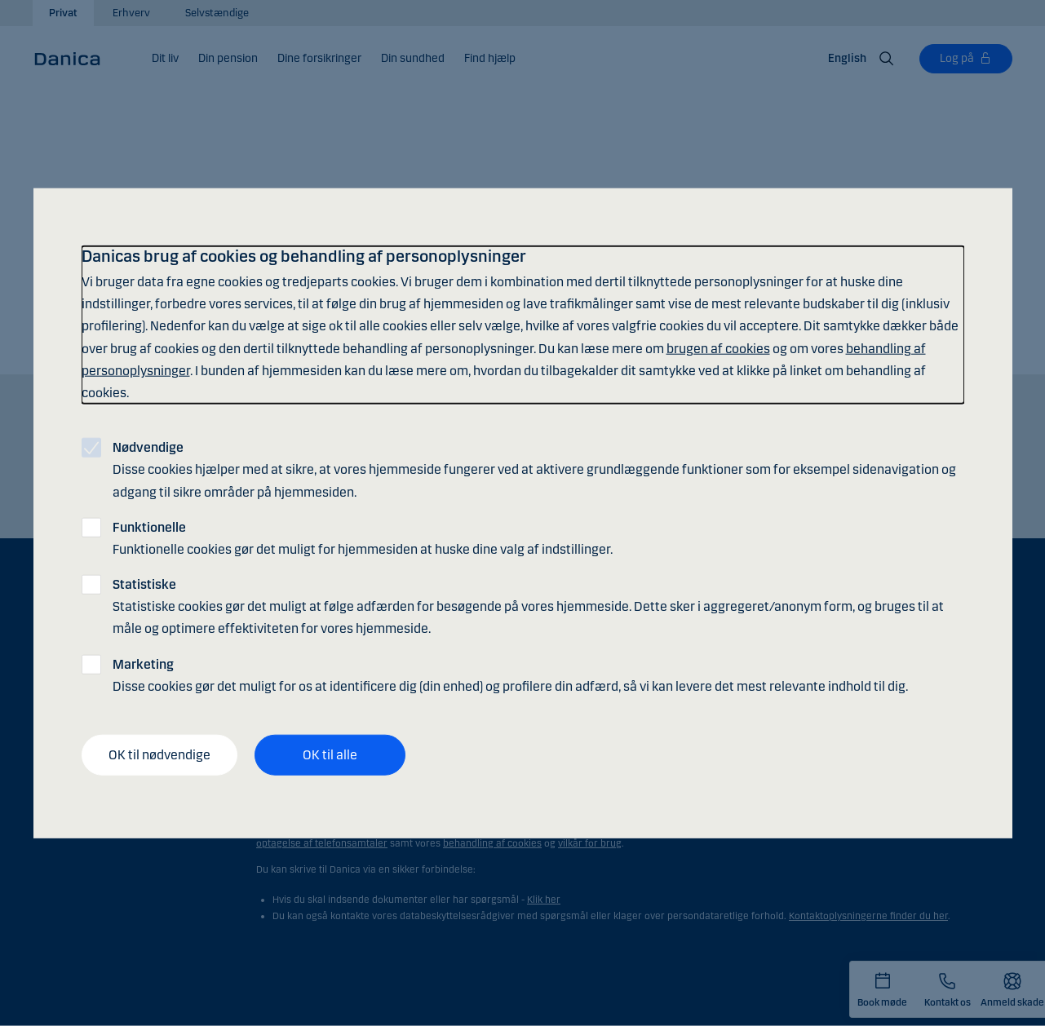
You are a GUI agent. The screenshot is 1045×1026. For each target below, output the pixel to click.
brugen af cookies (718, 348)
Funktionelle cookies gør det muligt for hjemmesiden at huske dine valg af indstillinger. (363, 537)
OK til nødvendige (159, 755)
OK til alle (330, 755)
